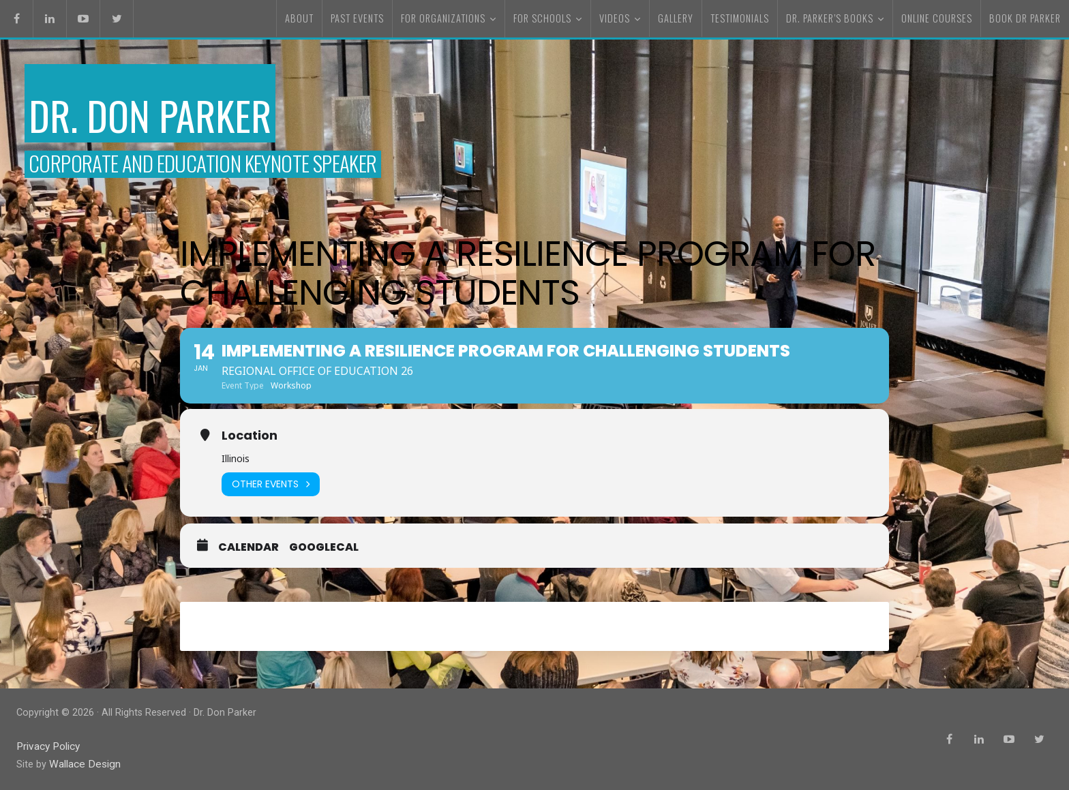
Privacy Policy (47, 748)
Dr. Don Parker (181, 110)
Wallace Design (82, 765)
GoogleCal (324, 553)
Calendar (248, 553)
